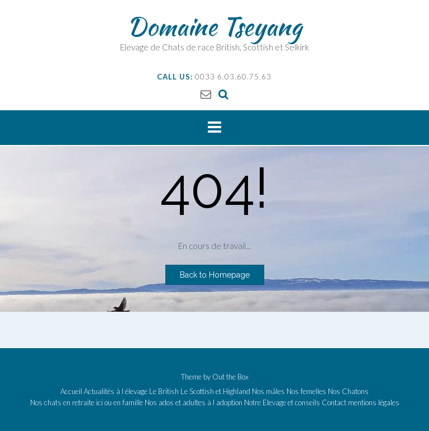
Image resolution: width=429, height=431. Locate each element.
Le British (164, 391)
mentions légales (373, 402)
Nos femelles (306, 391)
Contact (334, 402)
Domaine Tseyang (214, 26)
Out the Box (230, 376)
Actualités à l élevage (115, 391)
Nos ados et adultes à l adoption (193, 402)
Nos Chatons (348, 391)
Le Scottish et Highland (215, 391)
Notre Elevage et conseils (282, 402)
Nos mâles (268, 391)
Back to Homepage (215, 274)
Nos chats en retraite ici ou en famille (86, 402)
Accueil (71, 391)
